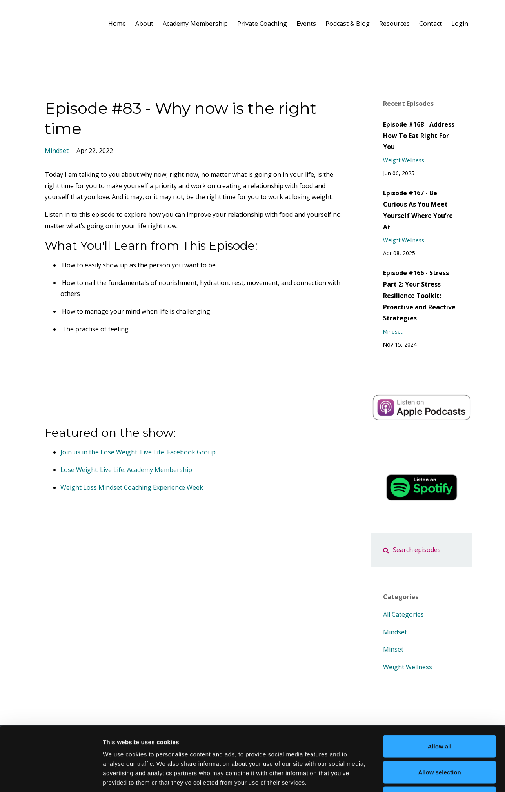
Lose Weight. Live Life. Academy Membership (126, 469)
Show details (411, 776)
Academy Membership (195, 23)
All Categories (403, 614)
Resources (394, 23)
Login (459, 23)
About (144, 23)
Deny (439, 740)
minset (393, 649)
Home (117, 23)
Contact (430, 23)
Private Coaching (262, 23)
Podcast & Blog (347, 23)
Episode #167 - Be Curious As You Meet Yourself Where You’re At (418, 210)
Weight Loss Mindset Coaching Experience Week (131, 487)
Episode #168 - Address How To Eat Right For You (418, 135)
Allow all (440, 689)
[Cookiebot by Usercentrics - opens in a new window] (50, 777)
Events (306, 23)
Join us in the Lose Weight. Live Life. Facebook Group (138, 452)
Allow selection (439, 715)
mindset (57, 150)
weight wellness (403, 160)
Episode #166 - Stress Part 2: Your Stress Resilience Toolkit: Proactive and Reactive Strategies (419, 295)
